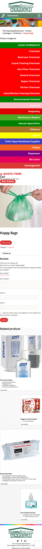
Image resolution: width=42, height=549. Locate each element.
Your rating (4, 273)
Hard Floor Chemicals (28, 69)
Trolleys (36, 147)
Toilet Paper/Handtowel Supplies (22, 141)
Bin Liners (34, 159)
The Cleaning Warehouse (13, 31)
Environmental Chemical (27, 99)
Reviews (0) (6, 253)
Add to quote (6, 243)
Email (2, 303)
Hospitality (34, 111)
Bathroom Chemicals (29, 57)
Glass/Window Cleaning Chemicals (22, 93)
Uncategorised (32, 165)
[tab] (6, 253)
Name (3, 293)
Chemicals (34, 51)
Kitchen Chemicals (30, 87)
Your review (5, 279)
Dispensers (34, 153)
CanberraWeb (25, 548)
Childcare (17, 33)
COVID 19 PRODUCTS (29, 45)
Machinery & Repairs (29, 117)
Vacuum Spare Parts (29, 123)
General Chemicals (30, 75)
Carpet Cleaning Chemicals (25, 63)
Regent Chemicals (30, 81)
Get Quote (8, 181)
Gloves (36, 135)
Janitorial (35, 105)
